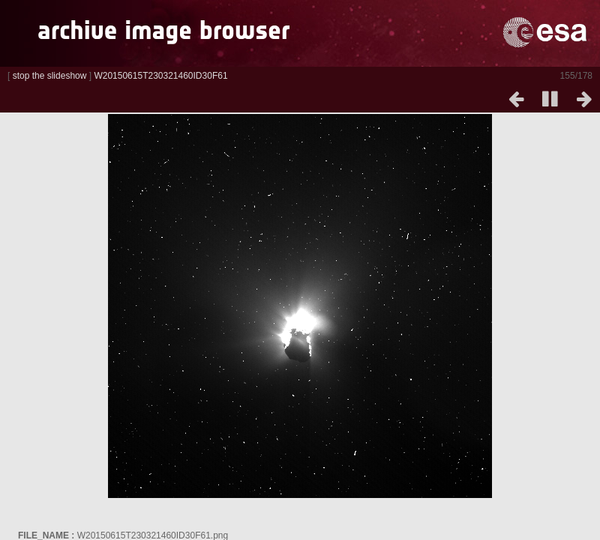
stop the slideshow (50, 75)
